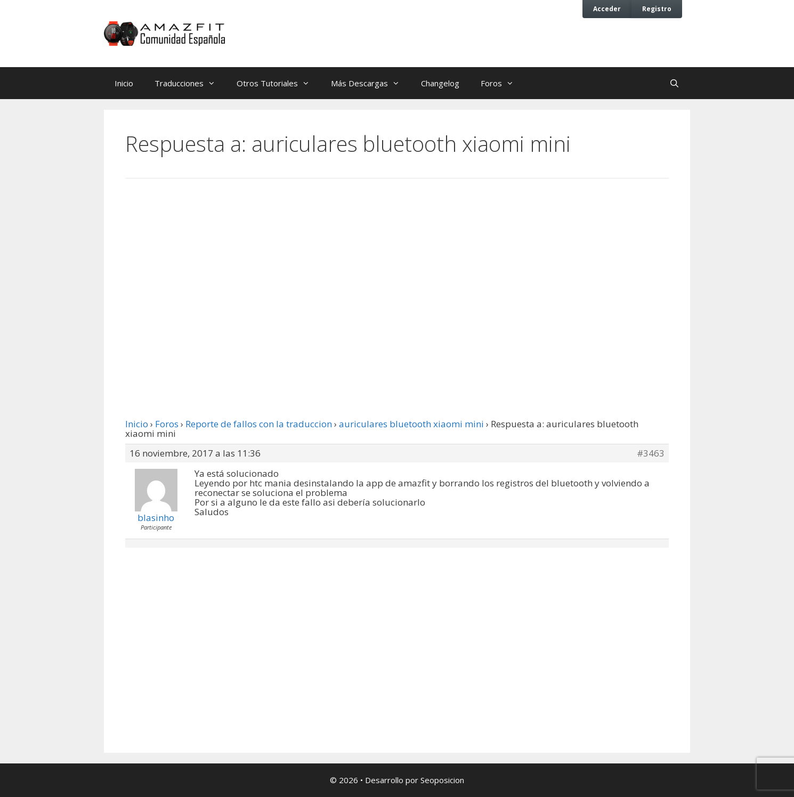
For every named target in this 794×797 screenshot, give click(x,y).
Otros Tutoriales (278, 83)
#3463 (651, 453)
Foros (502, 83)
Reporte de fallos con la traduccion (258, 424)
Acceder (607, 8)
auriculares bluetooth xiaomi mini (411, 424)
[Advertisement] (397, 274)
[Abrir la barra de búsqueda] (674, 83)
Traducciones (190, 83)
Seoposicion (442, 780)
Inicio (124, 83)
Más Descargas (370, 83)
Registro (656, 8)
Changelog (440, 83)
